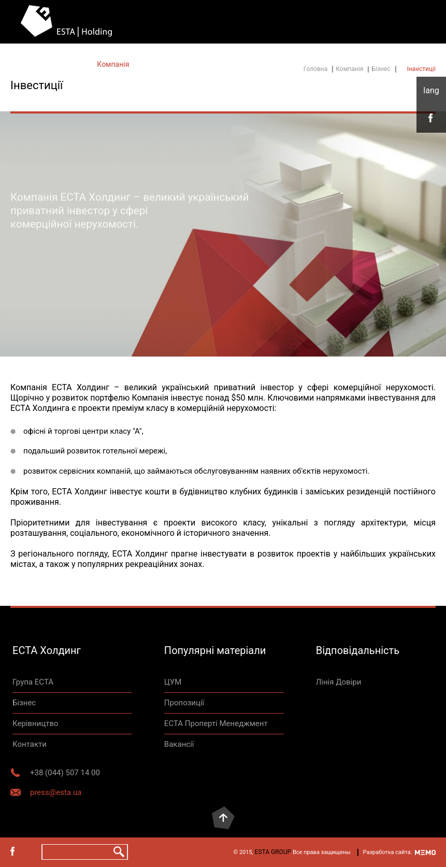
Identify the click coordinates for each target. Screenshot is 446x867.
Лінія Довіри (415, 64)
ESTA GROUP (273, 852)
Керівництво (35, 723)
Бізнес (24, 702)
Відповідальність (293, 64)
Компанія (113, 64)
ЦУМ (173, 682)
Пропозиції (184, 702)
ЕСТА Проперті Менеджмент (216, 723)
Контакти (358, 64)
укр (431, 91)
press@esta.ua (55, 792)
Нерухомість (223, 64)
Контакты (165, 64)
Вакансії (179, 744)
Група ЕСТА (32, 682)
